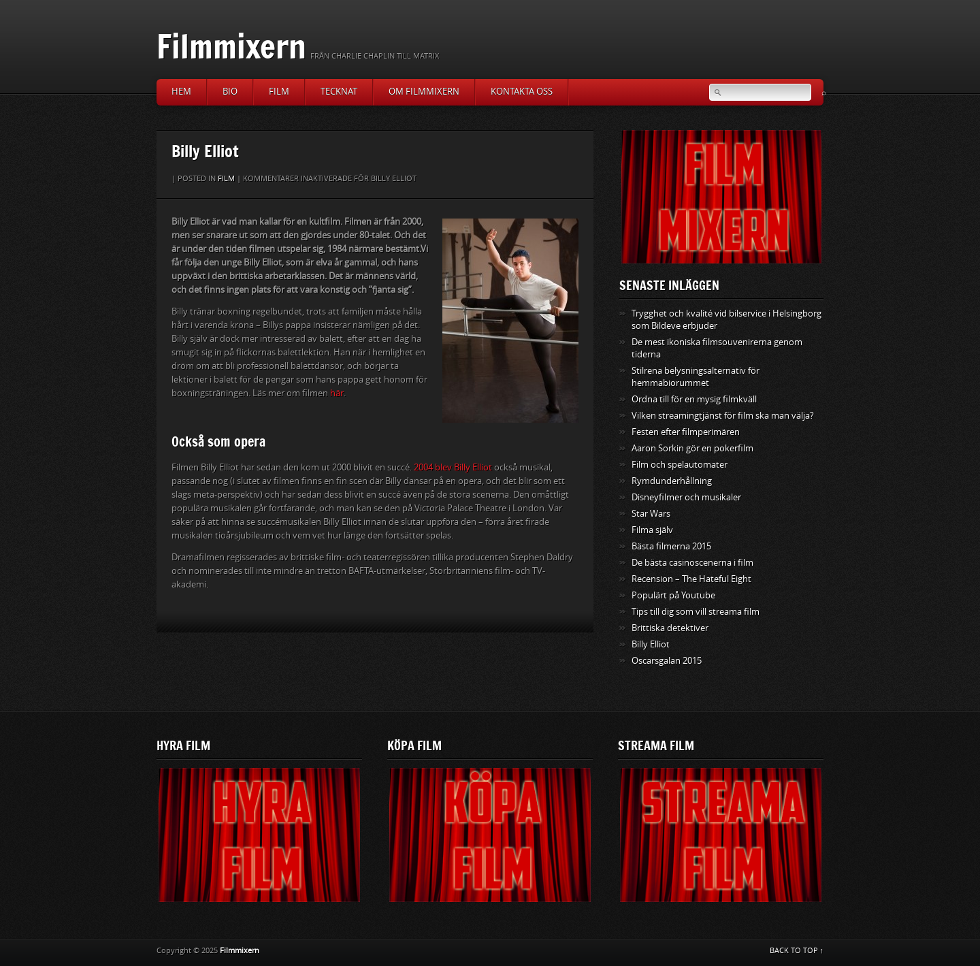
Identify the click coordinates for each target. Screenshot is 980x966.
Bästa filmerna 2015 (671, 546)
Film (279, 91)
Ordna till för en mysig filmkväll (694, 399)
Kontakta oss (522, 91)
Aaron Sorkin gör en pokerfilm (692, 448)
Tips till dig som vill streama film (696, 612)
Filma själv (652, 530)
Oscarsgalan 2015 (667, 661)
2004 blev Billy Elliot (453, 467)
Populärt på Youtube (673, 595)
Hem (181, 91)
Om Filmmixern (424, 91)
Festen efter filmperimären (686, 432)
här (337, 393)
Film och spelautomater (680, 465)
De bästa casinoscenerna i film (692, 563)
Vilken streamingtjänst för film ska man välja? (723, 415)
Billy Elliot (651, 644)
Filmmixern (231, 46)
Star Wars (651, 514)
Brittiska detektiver (670, 628)
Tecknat (339, 91)
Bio (230, 91)
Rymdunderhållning (672, 481)
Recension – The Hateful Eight (691, 579)
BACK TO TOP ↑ (797, 950)
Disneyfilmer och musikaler (686, 497)
